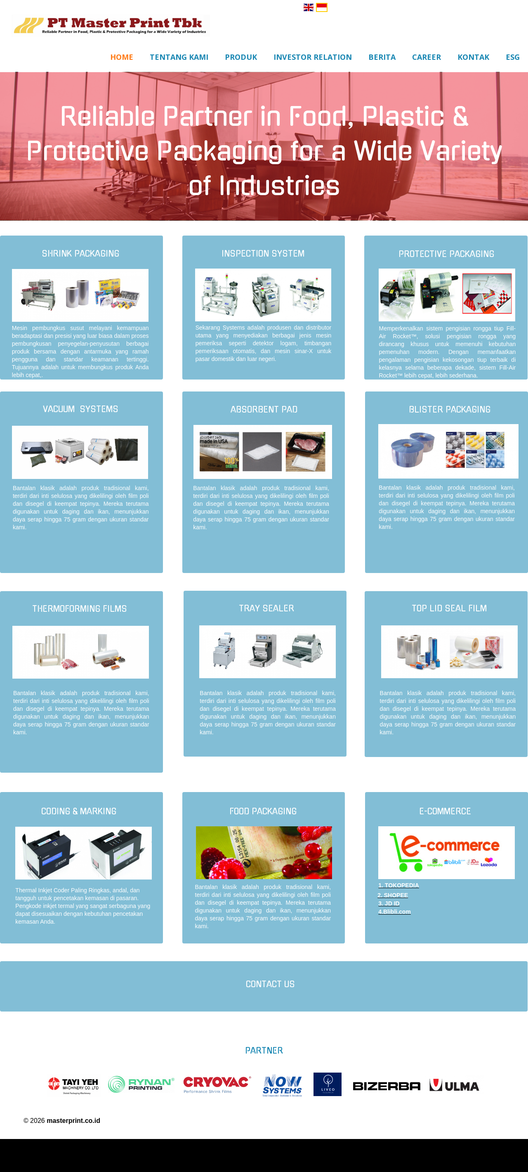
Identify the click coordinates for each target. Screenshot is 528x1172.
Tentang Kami (179, 57)
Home (121, 57)
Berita (382, 57)
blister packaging (449, 410)
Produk (241, 57)
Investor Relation (312, 57)
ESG (513, 57)
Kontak (473, 57)
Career (426, 57)
